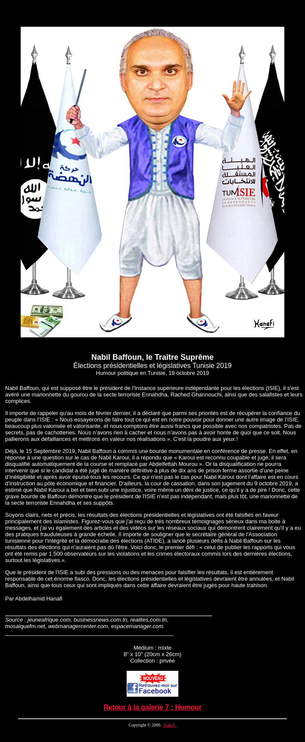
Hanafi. (169, 725)
